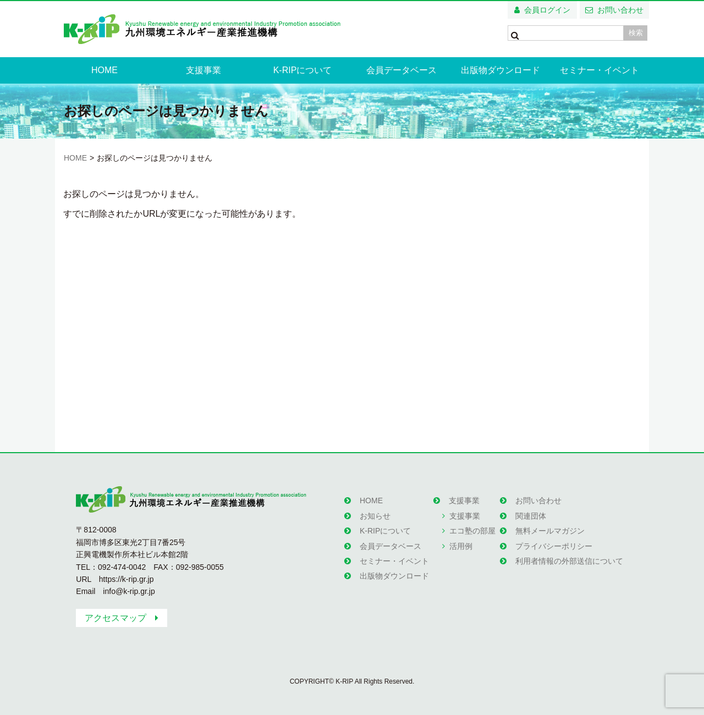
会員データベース (401, 70)
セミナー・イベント (599, 70)
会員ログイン (547, 10)
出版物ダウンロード (500, 70)
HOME (104, 70)
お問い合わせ (620, 10)
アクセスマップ (115, 618)
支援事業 (203, 70)
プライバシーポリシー (553, 546)
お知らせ (375, 516)
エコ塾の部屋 (472, 530)
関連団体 (530, 516)
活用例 (460, 546)
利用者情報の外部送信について (569, 561)
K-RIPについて (302, 70)
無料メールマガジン (550, 530)
